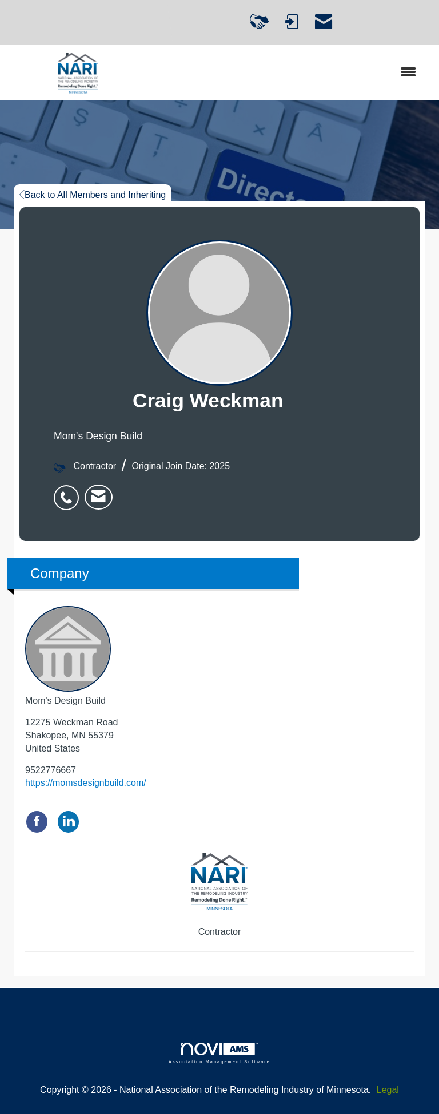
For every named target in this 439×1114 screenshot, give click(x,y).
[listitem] (69, 491)
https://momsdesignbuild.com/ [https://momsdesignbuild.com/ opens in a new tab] (85, 783)
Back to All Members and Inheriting (92, 195)
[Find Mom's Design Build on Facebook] (37, 821)
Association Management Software (219, 1053)
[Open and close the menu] (287, 72)
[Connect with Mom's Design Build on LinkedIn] (68, 821)
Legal (388, 1090)
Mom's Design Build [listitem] (68, 655)
